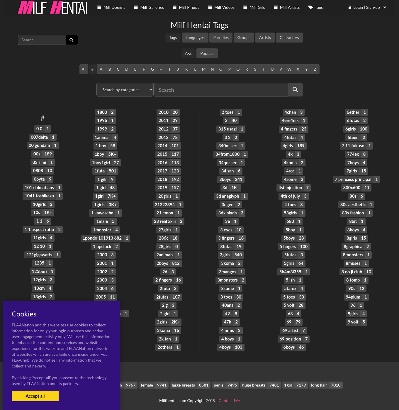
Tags (173, 37)
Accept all (35, 396)
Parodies (221, 37)
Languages (195, 37)
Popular (207, 53)
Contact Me (229, 395)
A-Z (188, 53)
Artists (265, 37)
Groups (244, 37)
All (84, 69)
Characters (289, 37)
